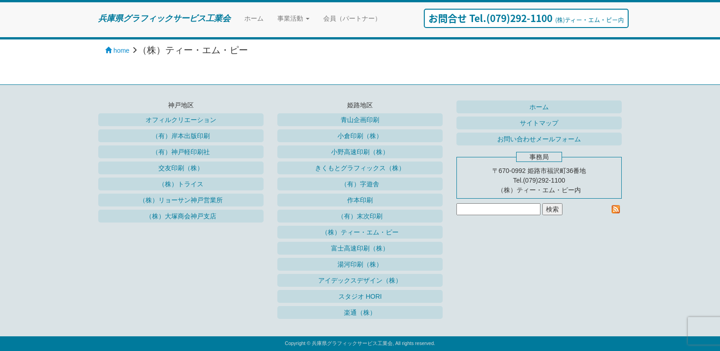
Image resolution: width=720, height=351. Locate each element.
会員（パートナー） (352, 18)
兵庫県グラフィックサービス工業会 (164, 18)
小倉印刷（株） (360, 135)
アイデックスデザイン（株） (360, 280)
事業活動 (293, 18)
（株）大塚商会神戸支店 (181, 216)
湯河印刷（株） (360, 264)
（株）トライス (180, 184)
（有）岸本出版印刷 (181, 135)
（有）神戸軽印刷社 (181, 152)
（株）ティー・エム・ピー (360, 232)
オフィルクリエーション (181, 119)
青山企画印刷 (360, 119)
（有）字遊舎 (360, 184)
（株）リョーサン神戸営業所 (181, 200)
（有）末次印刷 (360, 216)
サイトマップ (539, 123)
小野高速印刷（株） (360, 152)
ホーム (254, 18)
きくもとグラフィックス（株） (360, 168)
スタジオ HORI (360, 296)
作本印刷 (360, 200)
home (117, 50)
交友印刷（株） (180, 168)
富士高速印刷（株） (360, 248)
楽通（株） (360, 312)
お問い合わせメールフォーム (539, 139)
